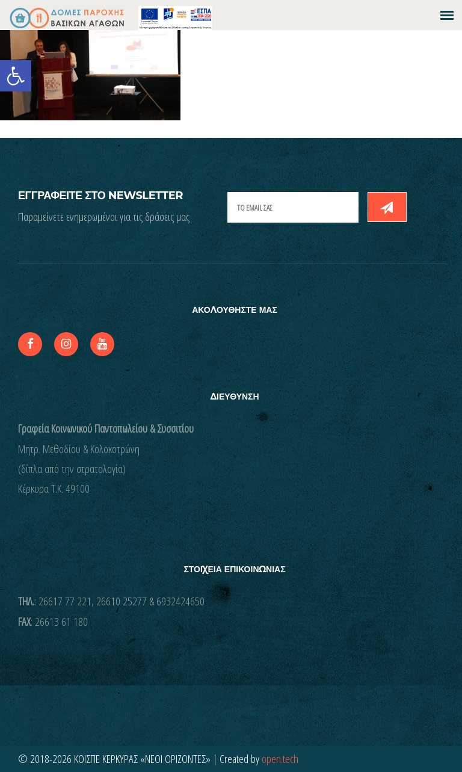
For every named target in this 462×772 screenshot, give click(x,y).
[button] (15, 75)
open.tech (280, 759)
